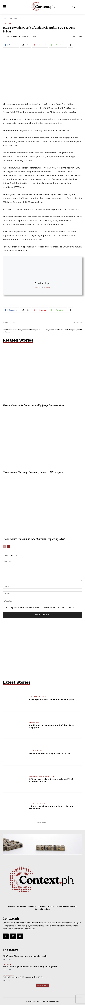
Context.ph (15, 36)
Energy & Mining (35, 750)
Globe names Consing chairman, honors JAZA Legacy (33, 472)
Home (5, 19)
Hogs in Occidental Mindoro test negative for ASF (64, 330)
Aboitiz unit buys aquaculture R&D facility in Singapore (30, 966)
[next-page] (8, 546)
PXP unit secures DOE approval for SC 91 (49, 753)
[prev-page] (4, 546)
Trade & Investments (37, 696)
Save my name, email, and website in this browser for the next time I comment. (40, 608)
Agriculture (34, 722)
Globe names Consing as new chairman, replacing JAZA (34, 538)
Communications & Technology (42, 776)
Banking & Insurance (37, 803)
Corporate (13, 19)
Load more (42, 823)
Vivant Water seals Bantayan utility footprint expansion (33, 405)
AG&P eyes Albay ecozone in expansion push (51, 699)
